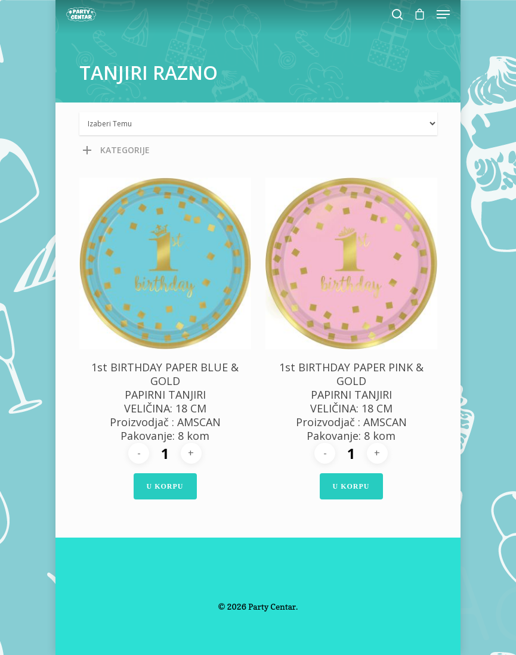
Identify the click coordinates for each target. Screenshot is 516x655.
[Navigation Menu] (443, 14)
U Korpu (165, 486)
